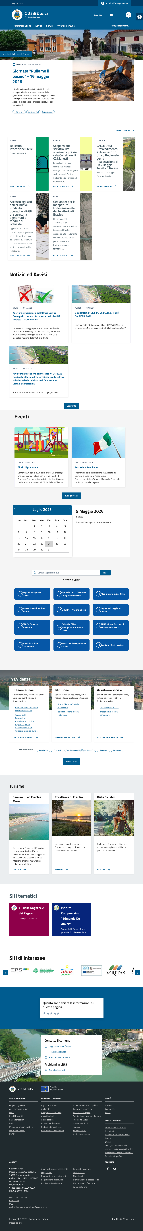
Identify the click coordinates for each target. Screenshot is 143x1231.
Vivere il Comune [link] (66, 26)
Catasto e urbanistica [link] (50, 1123)
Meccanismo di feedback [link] (84, 1183)
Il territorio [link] (110, 1131)
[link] (139, 16)
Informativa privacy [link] (82, 1168)
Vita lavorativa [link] (79, 1130)
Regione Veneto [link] (18, 3)
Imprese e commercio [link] (82, 1109)
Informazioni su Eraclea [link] (115, 1127)
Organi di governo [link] (17, 1105)
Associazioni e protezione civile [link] (119, 1152)
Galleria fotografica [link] (113, 1156)
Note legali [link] (78, 1176)
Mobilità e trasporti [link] (81, 1112)
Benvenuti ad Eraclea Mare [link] (117, 1134)
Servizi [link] (49, 26)
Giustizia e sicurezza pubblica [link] (86, 1105)
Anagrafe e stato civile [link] (51, 1112)
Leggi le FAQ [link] (46, 1172)
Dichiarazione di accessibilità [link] (86, 1179)
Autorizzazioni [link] (47, 1119)
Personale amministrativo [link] (21, 1126)
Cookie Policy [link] (79, 1172)
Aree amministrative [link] (18, 1109)
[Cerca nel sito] (128, 15)
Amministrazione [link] (22, 26)
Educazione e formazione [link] (52, 1130)
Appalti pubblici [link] (48, 1116)
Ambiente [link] (45, 1109)
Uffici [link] (11, 1112)
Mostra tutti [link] (71, 761)
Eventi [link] (108, 1141)
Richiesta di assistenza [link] (51, 1183)
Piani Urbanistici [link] (16, 1116)
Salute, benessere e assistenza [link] (87, 1116)
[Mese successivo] (69, 509)
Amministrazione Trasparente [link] (54, 1168)
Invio (105, 572)
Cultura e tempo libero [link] (51, 1126)
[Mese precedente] (15, 509)
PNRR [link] (12, 1134)
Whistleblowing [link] (80, 1186)
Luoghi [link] (108, 1138)
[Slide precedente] (5, 972)
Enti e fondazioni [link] (16, 1119)
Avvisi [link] (108, 1112)
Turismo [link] (76, 1126)
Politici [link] (12, 1123)
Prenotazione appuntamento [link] (54, 1176)
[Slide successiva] (137, 972)
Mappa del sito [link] (15, 1222)
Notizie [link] (108, 1105)
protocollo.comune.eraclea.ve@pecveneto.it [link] (28, 1207)
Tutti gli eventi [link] (71, 495)
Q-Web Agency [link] (127, 1219)
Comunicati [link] (110, 1109)
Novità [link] (38, 26)
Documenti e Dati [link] (17, 1130)
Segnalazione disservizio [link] (52, 1179)
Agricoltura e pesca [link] (50, 1105)
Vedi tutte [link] (71, 405)
